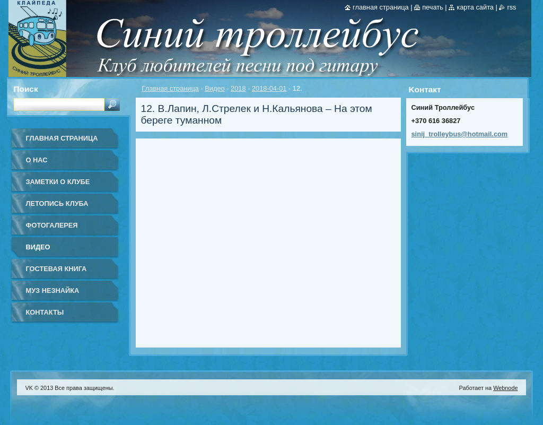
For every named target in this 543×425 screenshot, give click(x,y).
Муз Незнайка (53, 290)
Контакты (45, 312)
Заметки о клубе (58, 182)
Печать (432, 7)
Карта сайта (475, 7)
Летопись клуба (57, 203)
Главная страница (170, 88)
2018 (238, 88)
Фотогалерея (52, 225)
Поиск (26, 88)
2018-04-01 (269, 88)
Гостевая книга (56, 269)
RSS (511, 7)
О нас (37, 160)
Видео (214, 88)
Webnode (505, 388)
